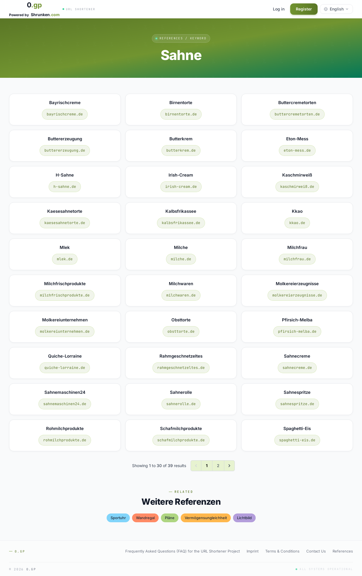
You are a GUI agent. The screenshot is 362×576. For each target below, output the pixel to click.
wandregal (145, 517)
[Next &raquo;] (229, 465)
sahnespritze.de (297, 403)
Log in (279, 9)
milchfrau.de (297, 259)
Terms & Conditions (282, 551)
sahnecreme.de (297, 367)
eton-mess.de (297, 150)
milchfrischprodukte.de (65, 295)
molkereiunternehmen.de (65, 331)
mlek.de (65, 259)
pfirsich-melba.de (297, 331)
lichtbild (244, 517)
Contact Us (316, 551)
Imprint (252, 551)
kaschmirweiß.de (297, 186)
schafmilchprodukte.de (181, 440)
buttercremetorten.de (297, 114)
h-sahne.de (64, 186)
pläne (169, 517)
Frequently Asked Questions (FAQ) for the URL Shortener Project (182, 551)
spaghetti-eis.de (297, 440)
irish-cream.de (181, 186)
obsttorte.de (181, 331)
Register (304, 9)
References (343, 551)
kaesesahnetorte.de (64, 222)
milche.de (181, 259)
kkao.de (297, 222)
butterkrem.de (181, 150)
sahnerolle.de (181, 403)
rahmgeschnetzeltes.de (181, 367)
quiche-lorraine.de (64, 367)
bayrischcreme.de (65, 114)
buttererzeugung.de (64, 150)
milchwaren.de (181, 295)
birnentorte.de (181, 114)
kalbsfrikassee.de (181, 222)
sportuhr (118, 517)
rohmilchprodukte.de (64, 440)
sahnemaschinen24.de (64, 403)
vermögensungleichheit (206, 517)
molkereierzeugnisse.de (297, 295)
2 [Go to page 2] (218, 465)
